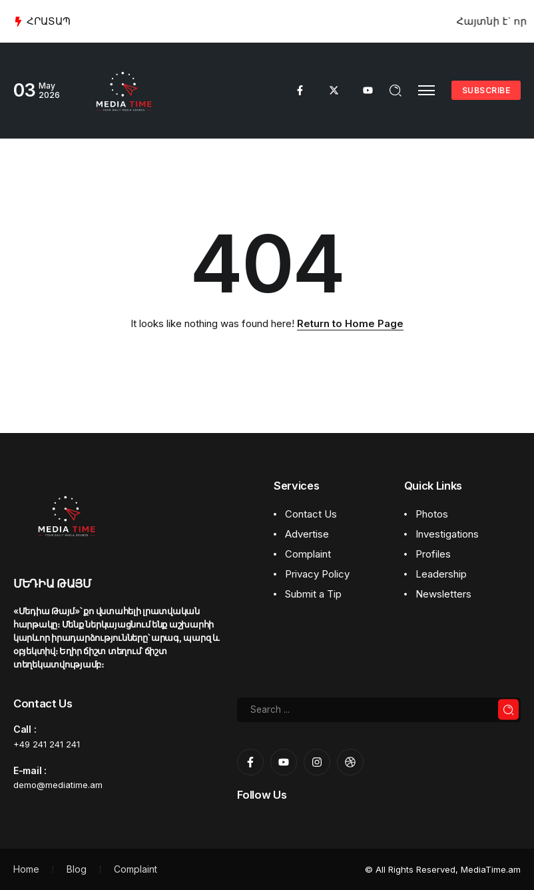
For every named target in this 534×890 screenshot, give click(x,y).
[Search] (379, 710)
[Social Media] (300, 90)
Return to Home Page (350, 323)
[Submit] (508, 709)
